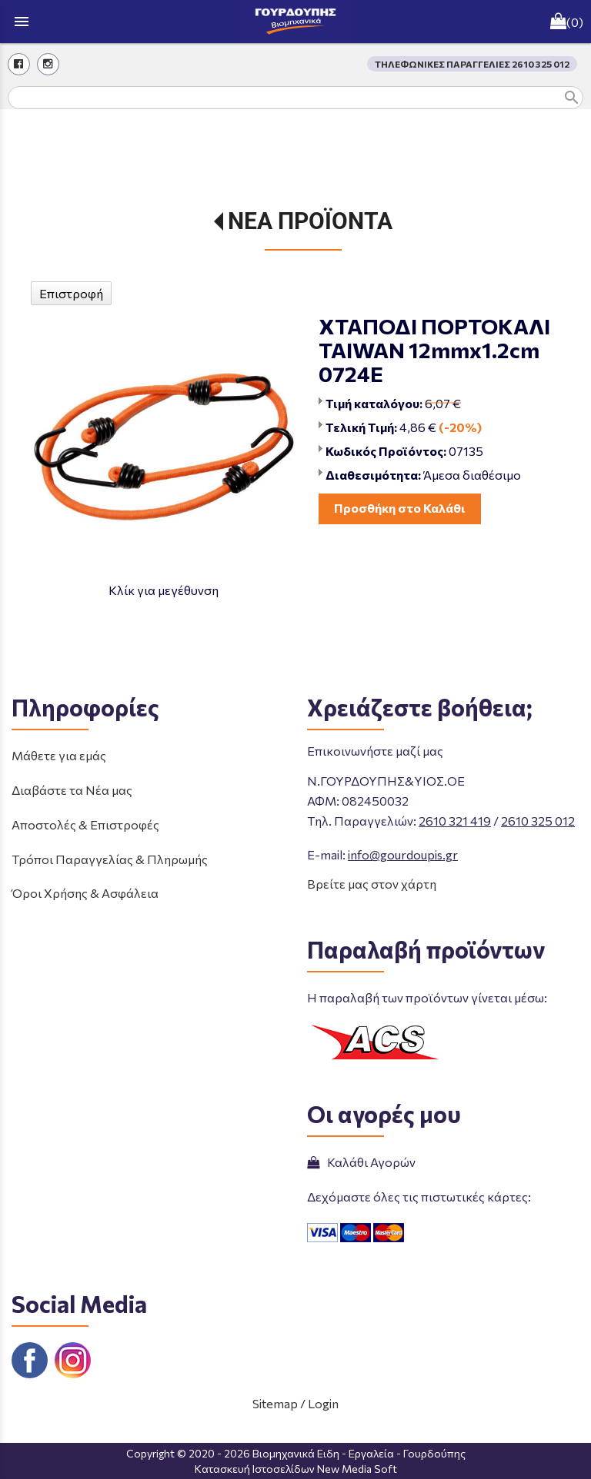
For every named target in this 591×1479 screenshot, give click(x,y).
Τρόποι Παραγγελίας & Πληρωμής (110, 859)
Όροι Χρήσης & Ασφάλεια (85, 893)
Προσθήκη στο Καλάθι (400, 507)
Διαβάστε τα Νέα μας (72, 790)
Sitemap (275, 1403)
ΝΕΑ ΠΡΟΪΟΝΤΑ (310, 221)
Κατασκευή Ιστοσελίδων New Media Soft (296, 1468)
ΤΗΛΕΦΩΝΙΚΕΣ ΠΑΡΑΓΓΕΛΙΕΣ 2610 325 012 (472, 63)
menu (21, 21)
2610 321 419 (455, 820)
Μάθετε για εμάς (59, 755)
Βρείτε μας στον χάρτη (371, 883)
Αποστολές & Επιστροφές (85, 824)
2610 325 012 (538, 820)
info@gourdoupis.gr (403, 854)
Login (323, 1403)
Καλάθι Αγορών (361, 1162)
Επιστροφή (71, 293)
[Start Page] (295, 21)
